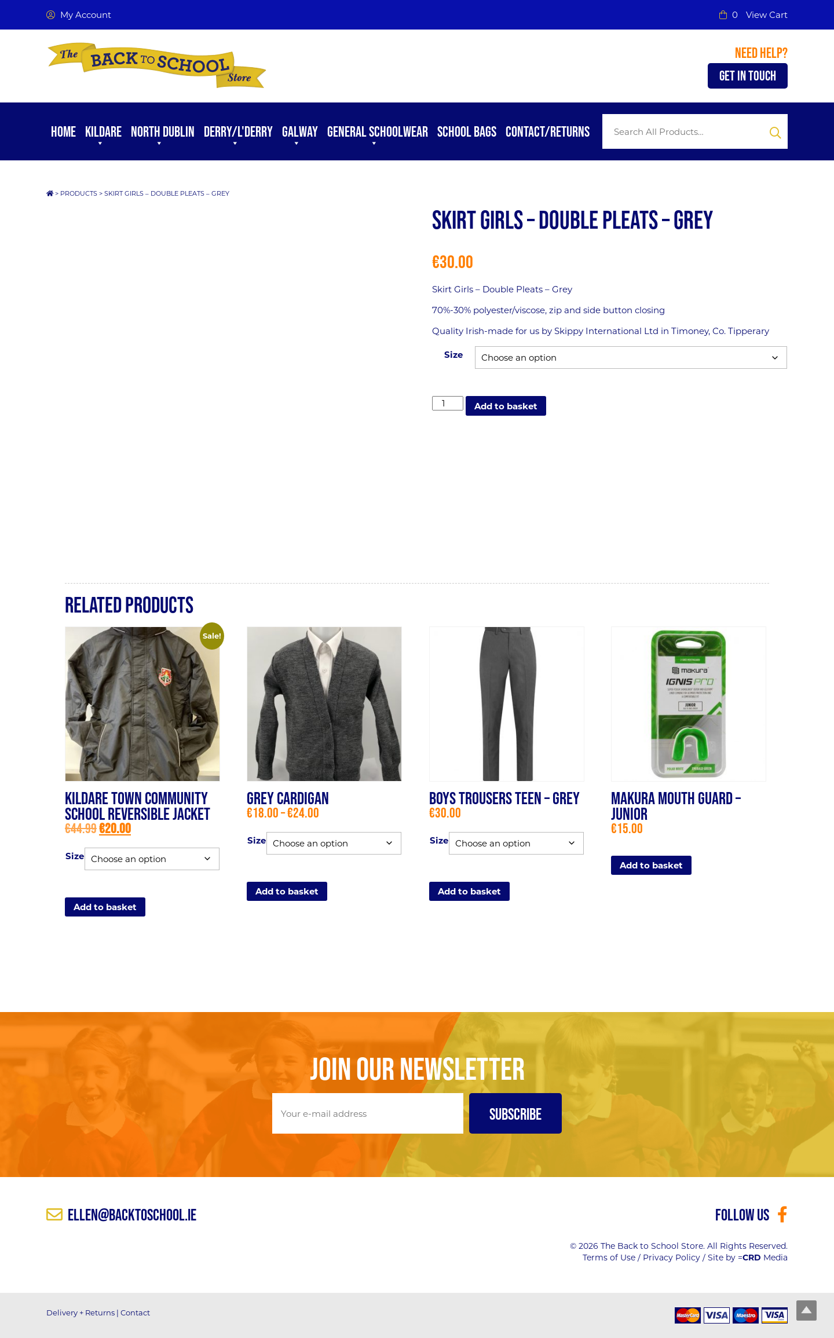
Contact (135, 1312)
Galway (300, 137)
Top (806, 1310)
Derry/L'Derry (238, 137)
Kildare (103, 137)
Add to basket (505, 406)
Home (63, 131)
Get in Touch (747, 75)
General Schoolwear (377, 137)
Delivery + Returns (80, 1312)
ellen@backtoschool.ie (121, 1214)
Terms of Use (609, 1257)
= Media (763, 1257)
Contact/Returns (548, 131)
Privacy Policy (671, 1257)
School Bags (466, 131)
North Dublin (163, 137)
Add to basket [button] (651, 865)
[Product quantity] (447, 403)
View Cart (767, 14)
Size (453, 354)
